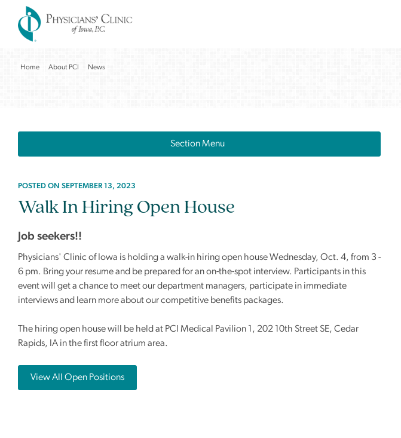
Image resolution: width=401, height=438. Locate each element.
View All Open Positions (77, 377)
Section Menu (199, 144)
